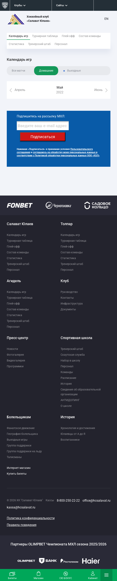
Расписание (68, 377)
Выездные (74, 70)
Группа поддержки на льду (24, 451)
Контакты (67, 297)
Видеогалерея (16, 360)
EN (106, 19)
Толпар (67, 224)
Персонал (61, 44)
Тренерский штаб (39, 44)
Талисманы (14, 457)
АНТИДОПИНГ (70, 400)
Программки (15, 366)
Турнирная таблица (45, 36)
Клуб (65, 281)
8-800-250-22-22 (68, 500)
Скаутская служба (73, 354)
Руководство (69, 291)
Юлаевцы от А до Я (73, 433)
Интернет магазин (18, 467)
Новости (12, 348)
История (66, 383)
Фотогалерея (15, 354)
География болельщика (22, 433)
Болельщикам (19, 417)
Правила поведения (21, 525)
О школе (66, 405)
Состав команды (90, 36)
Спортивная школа (76, 338)
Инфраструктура (72, 303)
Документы (68, 309)
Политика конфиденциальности (31, 518)
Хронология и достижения (78, 428)
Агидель (14, 281)
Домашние (46, 70)
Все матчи (18, 70)
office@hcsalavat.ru (96, 500)
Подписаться (42, 136)
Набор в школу (70, 360)
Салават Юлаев (20, 224)
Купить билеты (17, 473)
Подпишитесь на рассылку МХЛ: (41, 116)
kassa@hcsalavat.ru (21, 507)
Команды (67, 372)
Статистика (16, 44)
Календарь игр (18, 36)
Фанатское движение (20, 428)
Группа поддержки (19, 445)
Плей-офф (68, 36)
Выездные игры (17, 439)
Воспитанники (70, 439)
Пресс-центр (17, 338)
